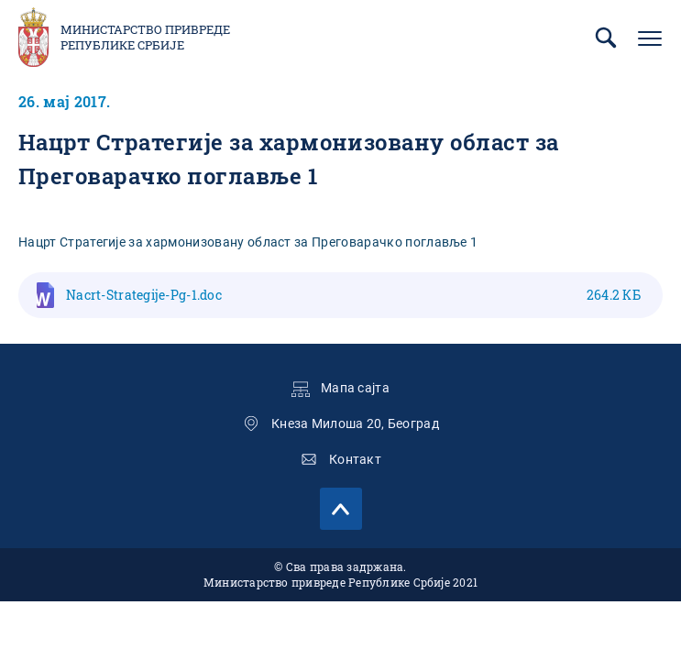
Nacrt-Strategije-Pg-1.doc (353, 294)
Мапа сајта (355, 387)
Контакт (355, 459)
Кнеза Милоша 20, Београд (355, 423)
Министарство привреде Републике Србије (145, 37)
